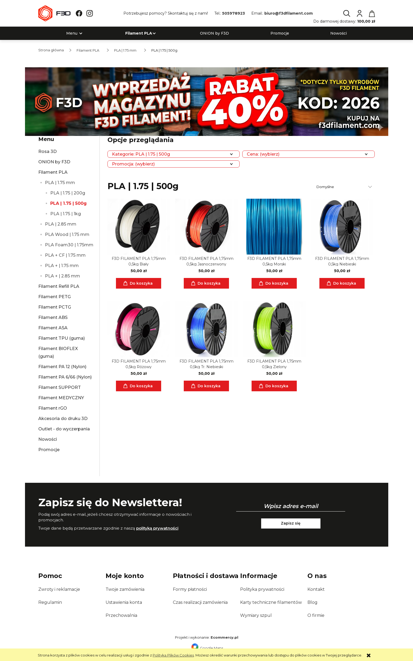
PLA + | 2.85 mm (62, 275)
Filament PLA (53, 172)
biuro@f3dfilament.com (288, 13)
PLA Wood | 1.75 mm (67, 234)
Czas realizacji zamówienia (200, 602)
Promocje (49, 449)
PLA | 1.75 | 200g (67, 193)
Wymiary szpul (256, 615)
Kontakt (316, 589)
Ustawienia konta (124, 602)
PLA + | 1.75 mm (62, 265)
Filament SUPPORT (59, 387)
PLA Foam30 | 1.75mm (69, 244)
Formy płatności (190, 589)
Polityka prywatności (262, 589)
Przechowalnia (121, 615)
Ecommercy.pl (224, 637)
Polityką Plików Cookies (173, 655)
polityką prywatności (157, 528)
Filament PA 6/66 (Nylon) (65, 377)
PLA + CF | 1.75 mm (65, 255)
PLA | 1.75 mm (60, 182)
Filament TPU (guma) (61, 338)
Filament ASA (53, 327)
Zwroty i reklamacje (59, 589)
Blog (312, 602)
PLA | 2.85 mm (60, 224)
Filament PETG (54, 296)
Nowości (47, 439)
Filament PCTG (54, 307)
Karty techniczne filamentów (271, 602)
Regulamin (50, 602)
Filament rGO (52, 408)
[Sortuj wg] (344, 186)
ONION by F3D (54, 161)
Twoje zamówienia (125, 589)
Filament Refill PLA (58, 286)
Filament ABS (53, 317)
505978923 (233, 13)
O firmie (315, 615)
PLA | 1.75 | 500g (68, 203)
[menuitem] (71, 33)
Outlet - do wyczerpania (64, 428)
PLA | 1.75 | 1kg (65, 213)
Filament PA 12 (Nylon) (62, 366)
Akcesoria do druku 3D (62, 418)
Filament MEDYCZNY (61, 397)
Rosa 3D (47, 151)
